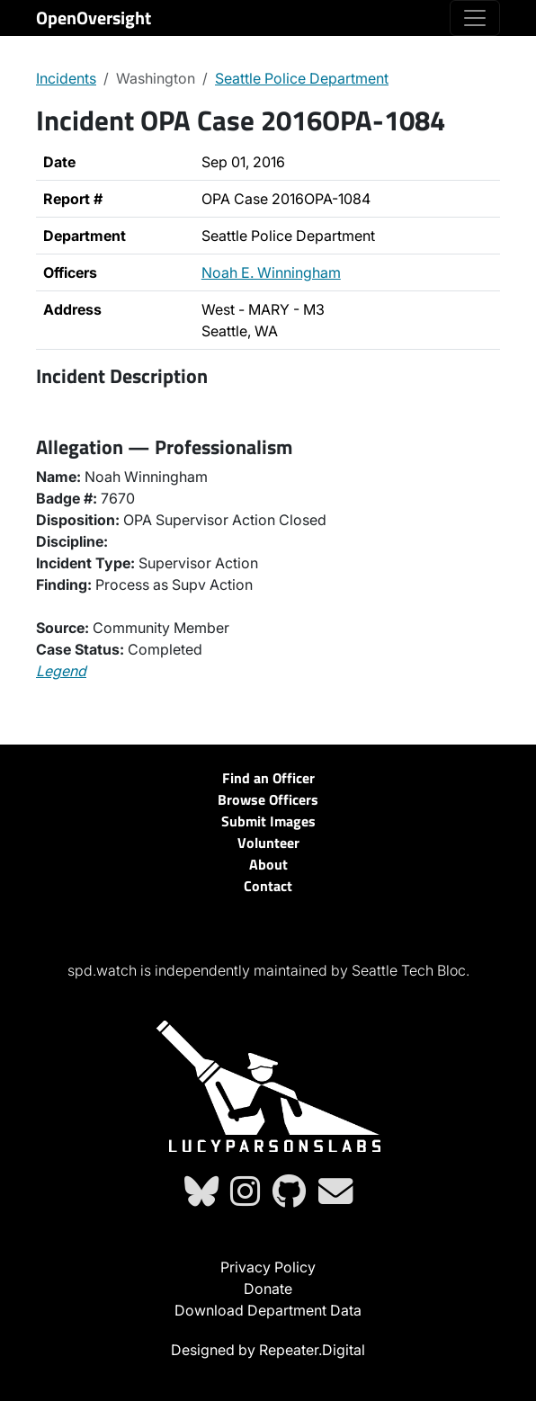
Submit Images (268, 821)
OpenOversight (93, 17)
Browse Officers (268, 799)
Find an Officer (268, 778)
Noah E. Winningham (271, 272)
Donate (268, 1289)
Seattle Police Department (302, 78)
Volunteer (268, 842)
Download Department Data (268, 1310)
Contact (268, 886)
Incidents (66, 78)
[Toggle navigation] (475, 18)
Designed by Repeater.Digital (268, 1350)
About (268, 864)
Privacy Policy (268, 1267)
